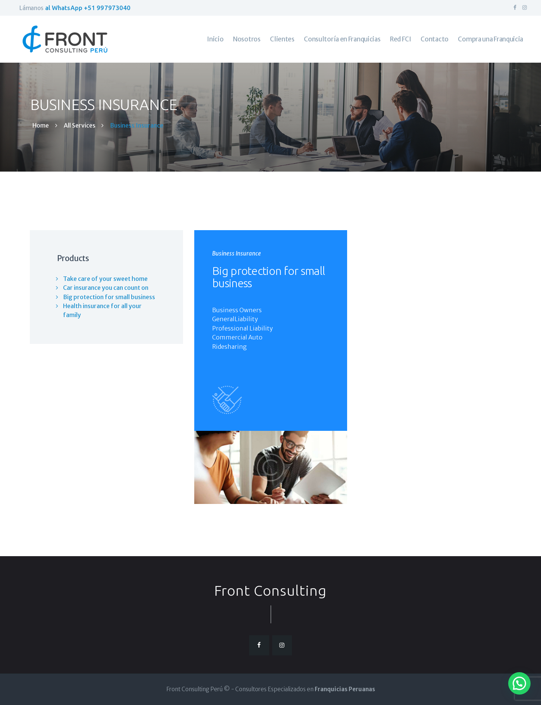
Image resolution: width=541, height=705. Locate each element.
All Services (79, 125)
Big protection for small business (268, 277)
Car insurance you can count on (105, 287)
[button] (519, 683)
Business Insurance (236, 253)
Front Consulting (270, 590)
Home (40, 125)
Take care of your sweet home (105, 278)
